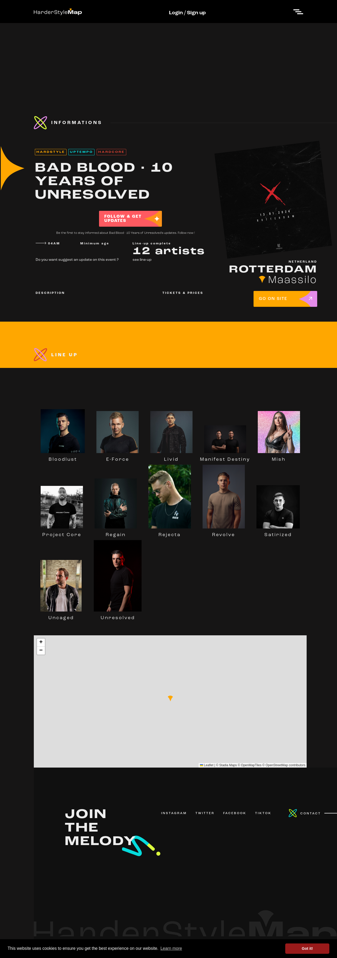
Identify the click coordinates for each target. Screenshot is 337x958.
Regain (116, 532)
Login (176, 13)
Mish (279, 457)
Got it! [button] (307, 948)
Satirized (278, 532)
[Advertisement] (168, 60)
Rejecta (169, 532)
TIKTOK (263, 813)
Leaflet (206, 765)
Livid (171, 457)
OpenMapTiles (251, 765)
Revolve (224, 532)
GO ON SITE (273, 299)
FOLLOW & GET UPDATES (123, 219)
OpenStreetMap (276, 765)
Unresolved (117, 615)
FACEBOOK (234, 813)
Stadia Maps (228, 765)
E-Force (117, 457)
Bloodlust (63, 457)
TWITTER (204, 813)
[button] (170, 698)
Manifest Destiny (225, 457)
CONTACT (310, 813)
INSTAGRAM (174, 813)
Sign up (196, 13)
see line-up (142, 260)
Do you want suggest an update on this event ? (77, 260)
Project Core (62, 532)
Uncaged (61, 615)
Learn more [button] (171, 948)
